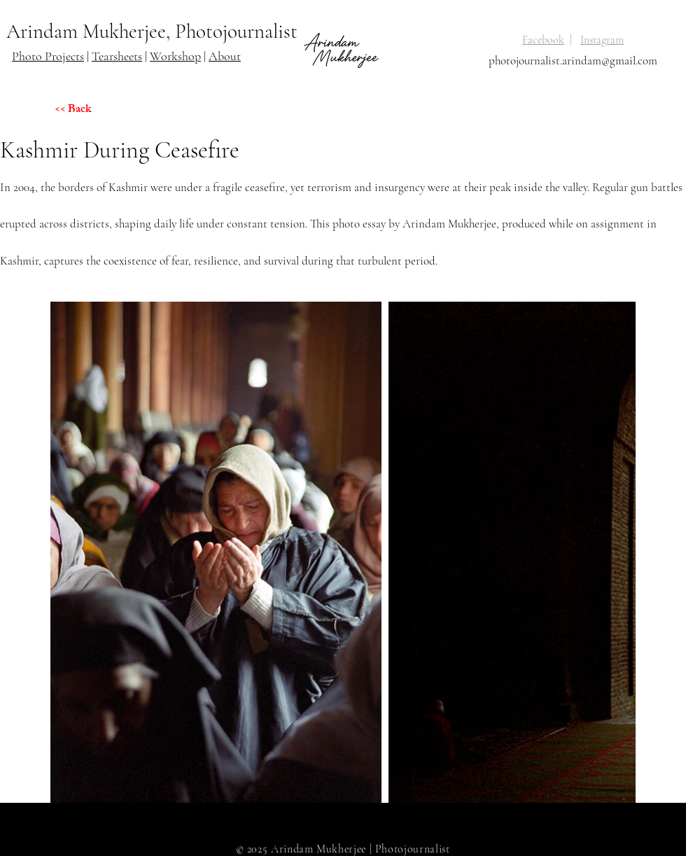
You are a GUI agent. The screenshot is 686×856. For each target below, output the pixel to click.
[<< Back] (104, 110)
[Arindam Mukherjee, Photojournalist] (154, 32)
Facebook (543, 40)
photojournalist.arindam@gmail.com (573, 60)
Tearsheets (117, 56)
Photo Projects (48, 56)
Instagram (602, 40)
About (225, 56)
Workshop (175, 56)
